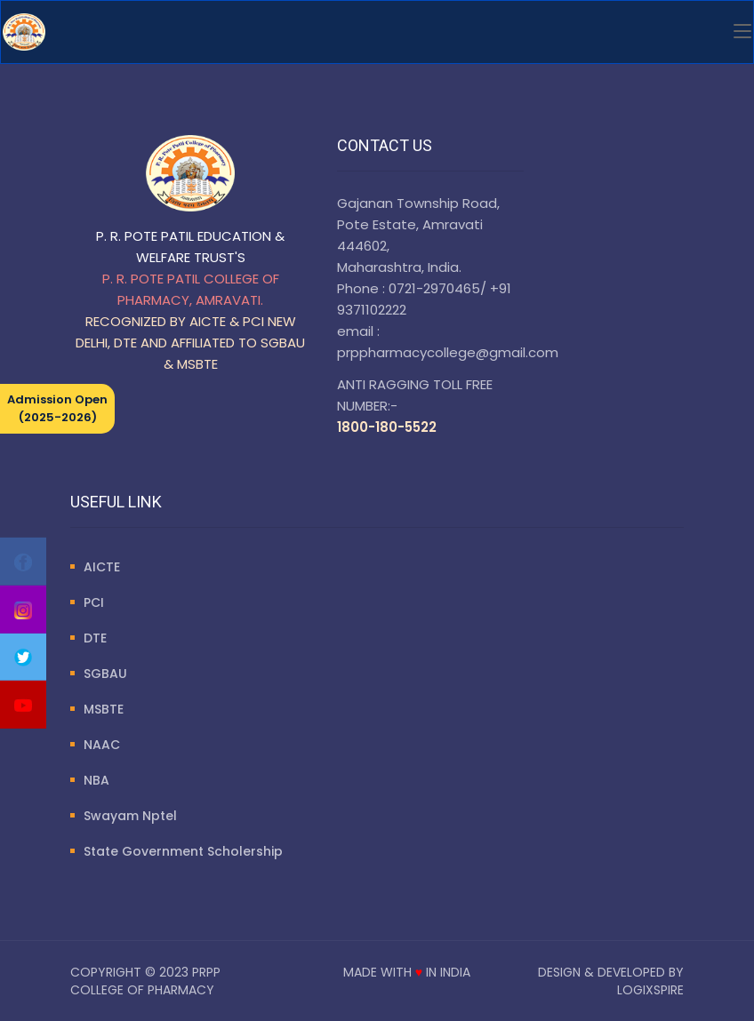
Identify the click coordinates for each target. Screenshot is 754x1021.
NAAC (102, 745)
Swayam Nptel (130, 816)
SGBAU (105, 673)
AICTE (102, 567)
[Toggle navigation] (742, 32)
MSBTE (104, 709)
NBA (96, 780)
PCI (94, 602)
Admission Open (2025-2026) (57, 408)
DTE (95, 638)
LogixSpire (650, 990)
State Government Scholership (183, 851)
